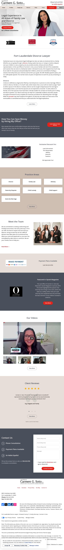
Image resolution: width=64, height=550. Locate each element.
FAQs (36, 7)
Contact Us (51, 7)
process (11, 96)
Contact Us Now (7, 27)
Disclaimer (24, 487)
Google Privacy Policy (30, 532)
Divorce (28, 7)
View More (32, 206)
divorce (25, 63)
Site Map (38, 487)
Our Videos (32, 318)
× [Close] (45, 539)
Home (3, 7)
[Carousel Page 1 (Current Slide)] (29, 411)
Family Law (19, 7)
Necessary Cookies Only (20, 545)
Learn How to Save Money (55, 124)
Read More (5, 246)
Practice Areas (32, 174)
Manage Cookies (30, 517)
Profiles (11, 7)
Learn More (32, 104)
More (61, 7)
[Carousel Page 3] (35, 411)
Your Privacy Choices (9, 517)
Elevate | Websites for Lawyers (52, 544)
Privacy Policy (31, 487)
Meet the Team (16, 221)
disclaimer (50, 462)
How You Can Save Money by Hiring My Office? (14, 120)
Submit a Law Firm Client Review (32, 421)
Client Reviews (32, 383)
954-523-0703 (56, 2)
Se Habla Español (57, 4)
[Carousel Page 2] (32, 411)
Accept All (7, 545)
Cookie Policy (20, 517)
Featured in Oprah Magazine (48, 279)
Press (43, 7)
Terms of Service (43, 532)
